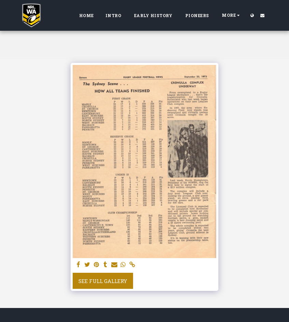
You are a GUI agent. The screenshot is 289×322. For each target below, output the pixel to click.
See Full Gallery (102, 281)
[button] (262, 15)
